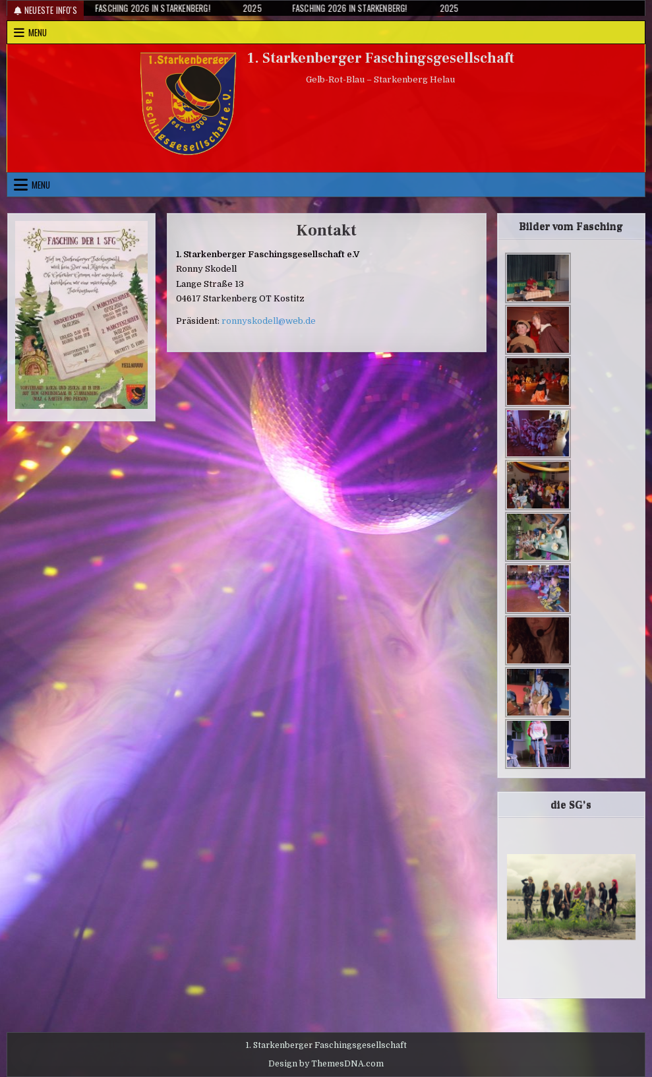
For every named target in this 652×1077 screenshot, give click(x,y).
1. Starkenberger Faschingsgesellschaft (380, 58)
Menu (37, 32)
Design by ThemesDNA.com (326, 1063)
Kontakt (326, 230)
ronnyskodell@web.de (269, 321)
